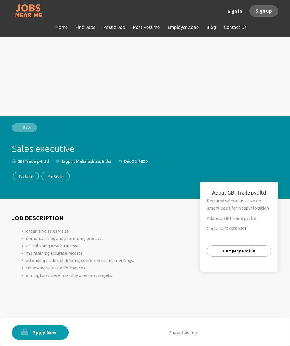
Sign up (263, 11)
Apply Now (44, 332)
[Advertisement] (145, 76)
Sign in (234, 11)
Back (26, 127)
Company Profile (239, 251)
